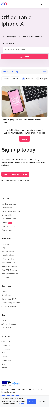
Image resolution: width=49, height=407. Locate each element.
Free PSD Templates (10, 270)
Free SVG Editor (8, 226)
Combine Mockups (9, 306)
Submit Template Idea (10, 302)
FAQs (3, 320)
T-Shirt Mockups (8, 259)
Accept (31, 401)
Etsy (3, 247)
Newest (15, 79)
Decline (42, 401)
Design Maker (7, 215)
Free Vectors (6, 230)
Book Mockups (7, 251)
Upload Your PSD (8, 299)
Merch (6, 222)
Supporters (6, 360)
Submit (24, 139)
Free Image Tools (8, 219)
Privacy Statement (8, 392)
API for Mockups (8, 324)
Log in (4, 291)
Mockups (7, 43)
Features (5, 277)
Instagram (5, 349)
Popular (6, 79)
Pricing (4, 368)
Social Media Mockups (11, 211)
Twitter (4, 356)
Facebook (5, 345)
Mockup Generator (9, 204)
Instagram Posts (8, 262)
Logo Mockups (7, 255)
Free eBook (6, 328)
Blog (3, 364)
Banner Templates (9, 266)
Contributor (6, 295)
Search (24, 56)
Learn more (20, 404)
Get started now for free (15, 174)
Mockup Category (10, 71)
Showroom (5, 244)
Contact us (6, 341)
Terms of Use (38, 389)
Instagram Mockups (9, 274)
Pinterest (5, 353)
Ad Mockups (6, 207)
